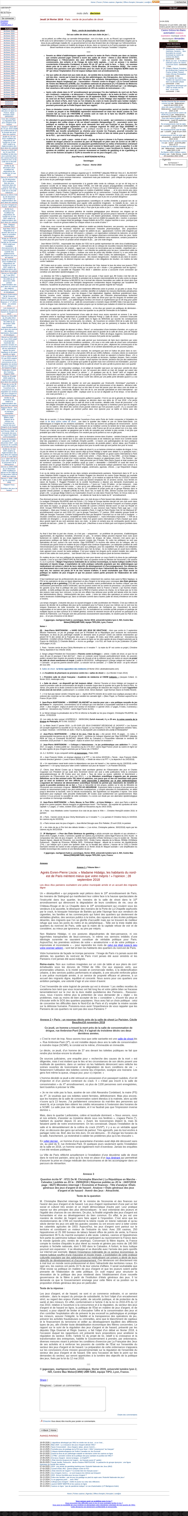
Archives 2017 (9, 52)
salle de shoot (126, 1038)
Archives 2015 (9, 57)
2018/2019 (9, 102)
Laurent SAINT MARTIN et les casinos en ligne (69, 1489)
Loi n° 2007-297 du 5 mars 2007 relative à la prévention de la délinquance (9, 461)
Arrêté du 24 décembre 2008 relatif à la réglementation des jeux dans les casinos (9, 401)
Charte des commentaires (127, 1419)
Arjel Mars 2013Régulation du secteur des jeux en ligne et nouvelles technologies (9, 232)
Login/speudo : (6, 7)
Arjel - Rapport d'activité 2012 (9, 225)
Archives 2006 (9, 78)
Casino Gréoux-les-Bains (173, 30)
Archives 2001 (9, 90)
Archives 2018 (9, 50)
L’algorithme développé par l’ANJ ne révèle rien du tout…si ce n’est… (77, 1447)
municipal (175, 36)
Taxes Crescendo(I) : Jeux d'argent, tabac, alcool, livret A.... (73, 1452)
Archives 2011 (9, 66)
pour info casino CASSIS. (171, 107)
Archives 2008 (9, 73)
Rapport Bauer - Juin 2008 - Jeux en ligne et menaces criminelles (9, 410)
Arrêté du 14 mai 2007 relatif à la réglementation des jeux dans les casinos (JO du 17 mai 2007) (9, 452)
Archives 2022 (9, 40)
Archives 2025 (9, 33)
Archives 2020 (9, 45)
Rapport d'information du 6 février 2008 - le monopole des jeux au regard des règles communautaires (9, 433)
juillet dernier (51, 1141)
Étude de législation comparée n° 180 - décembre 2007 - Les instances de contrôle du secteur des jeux (9, 443)
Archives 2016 (9, 55)
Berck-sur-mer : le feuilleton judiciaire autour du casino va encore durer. (176, 62)
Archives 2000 (9, 92)
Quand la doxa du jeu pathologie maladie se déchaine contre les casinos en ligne (82, 1458)
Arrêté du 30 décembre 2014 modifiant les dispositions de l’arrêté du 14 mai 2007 (9, 170)
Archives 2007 (9, 76)
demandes (179, 38)
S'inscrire (47, 1426)
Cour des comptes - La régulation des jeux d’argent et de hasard (9, 121)
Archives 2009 (9, 71)
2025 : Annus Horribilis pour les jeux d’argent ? (69, 1480)
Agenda (119, 2)
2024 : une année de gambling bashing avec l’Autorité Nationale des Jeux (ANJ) (81, 1471)
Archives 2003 (9, 85)
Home (93, 2)
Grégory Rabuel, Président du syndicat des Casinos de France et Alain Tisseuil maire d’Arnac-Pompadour (176, 71)
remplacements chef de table (171, 135)
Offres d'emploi (129, 2)
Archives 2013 (9, 62)
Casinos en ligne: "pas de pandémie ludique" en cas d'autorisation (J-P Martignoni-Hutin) (85, 1491)
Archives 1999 (9, 94)
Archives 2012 (9, 64)
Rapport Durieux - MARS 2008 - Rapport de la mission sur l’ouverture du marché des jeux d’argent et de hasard (9, 421)
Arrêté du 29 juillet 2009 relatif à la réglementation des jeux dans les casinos (9, 379)
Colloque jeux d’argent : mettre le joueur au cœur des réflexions (75, 1486)
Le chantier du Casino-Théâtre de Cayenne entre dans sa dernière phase (176, 80)
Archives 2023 (9, 38)
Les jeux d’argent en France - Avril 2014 (9, 206)
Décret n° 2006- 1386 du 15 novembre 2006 (9, 480)
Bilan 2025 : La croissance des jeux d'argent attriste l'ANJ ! (73, 1449)
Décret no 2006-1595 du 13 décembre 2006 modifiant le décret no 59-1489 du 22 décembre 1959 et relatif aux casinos (9, 471)
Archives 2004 (9, 83)
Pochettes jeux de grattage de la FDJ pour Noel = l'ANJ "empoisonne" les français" (82, 1454)
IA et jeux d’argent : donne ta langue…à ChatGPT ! (70, 1463)
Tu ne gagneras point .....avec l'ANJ (64, 1484)
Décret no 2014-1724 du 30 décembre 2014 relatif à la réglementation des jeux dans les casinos (9, 198)
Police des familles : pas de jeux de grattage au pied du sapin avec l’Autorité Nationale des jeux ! (88, 1482)
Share (43, 1380)
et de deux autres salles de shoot (61, 421)
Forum (99, 2)
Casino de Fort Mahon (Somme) (173, 146)
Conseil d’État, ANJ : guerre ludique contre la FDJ (70, 1473)
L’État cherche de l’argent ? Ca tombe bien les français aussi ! (74, 1475)
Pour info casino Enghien (171, 118)
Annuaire (139, 2)
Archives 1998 (9, 97)
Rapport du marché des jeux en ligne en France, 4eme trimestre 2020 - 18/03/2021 (9, 112)
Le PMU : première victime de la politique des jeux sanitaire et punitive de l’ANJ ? (82, 1460)
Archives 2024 (9, 36)
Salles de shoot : (64, 669)
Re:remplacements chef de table (173, 124)
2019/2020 (9, 104)
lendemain (173, 41)
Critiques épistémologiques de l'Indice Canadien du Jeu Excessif (75, 1456)
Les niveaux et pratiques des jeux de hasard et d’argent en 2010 (9, 311)
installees (179, 33)
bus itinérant (113, 1157)
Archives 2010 (9, 69)
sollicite (183, 36)
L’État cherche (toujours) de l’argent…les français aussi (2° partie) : (76, 1465)
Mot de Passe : (6, 12)
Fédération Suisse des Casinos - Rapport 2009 (9, 372)
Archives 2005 (9, 80)
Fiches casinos (109, 2)
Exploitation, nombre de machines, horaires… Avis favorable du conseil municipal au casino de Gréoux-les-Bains (176, 53)
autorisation (169, 33)
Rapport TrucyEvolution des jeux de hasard (9, 487)
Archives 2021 (9, 43)
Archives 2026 (9, 31)
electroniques (167, 39)
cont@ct (148, 2)
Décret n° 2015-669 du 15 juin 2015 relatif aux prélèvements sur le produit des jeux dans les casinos (9, 130)
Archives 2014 (9, 59)
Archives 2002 (9, 87)
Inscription (4, 21)
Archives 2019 (9, 48)
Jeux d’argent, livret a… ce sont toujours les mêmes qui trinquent (76, 1478)
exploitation (165, 36)
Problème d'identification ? (6, 24)
